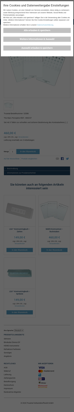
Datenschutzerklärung (45, 25)
